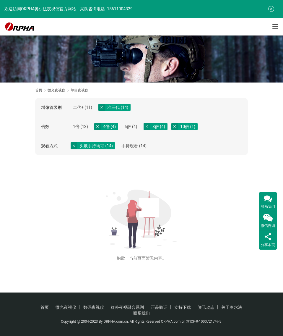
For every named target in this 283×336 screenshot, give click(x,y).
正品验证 (159, 307)
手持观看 (129, 145)
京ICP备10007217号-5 (204, 321)
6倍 (128, 126)
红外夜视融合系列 (127, 307)
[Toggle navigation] (275, 26)
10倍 (184, 126)
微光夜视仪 (66, 307)
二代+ (78, 107)
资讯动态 (206, 307)
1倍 (76, 126)
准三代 (113, 107)
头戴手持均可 (91, 145)
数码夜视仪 (93, 307)
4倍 (106, 126)
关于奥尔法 (231, 307)
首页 (38, 90)
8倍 (155, 126)
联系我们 (141, 313)
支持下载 (182, 307)
